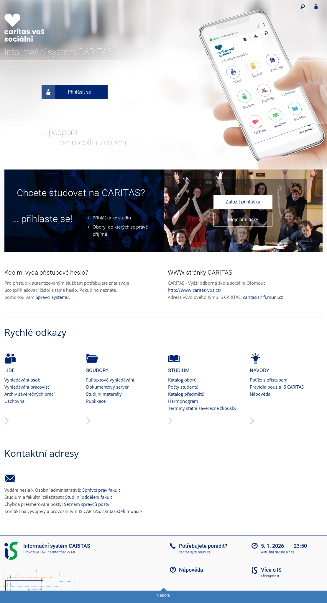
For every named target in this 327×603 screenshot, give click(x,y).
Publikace (96, 401)
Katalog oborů (182, 380)
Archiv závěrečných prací (29, 394)
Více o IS (271, 570)
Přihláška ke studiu (112, 218)
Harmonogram (183, 401)
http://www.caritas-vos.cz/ (194, 290)
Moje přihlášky (243, 219)
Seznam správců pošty (86, 504)
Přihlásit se (66, 92)
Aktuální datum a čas (277, 552)
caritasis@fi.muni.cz (263, 297)
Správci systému (52, 297)
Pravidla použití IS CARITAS (277, 387)
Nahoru (163, 595)
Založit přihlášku (243, 202)
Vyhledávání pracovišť (26, 387)
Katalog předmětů (186, 394)
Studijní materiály (104, 394)
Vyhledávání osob (22, 380)
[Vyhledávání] (302, 7)
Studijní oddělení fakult (88, 497)
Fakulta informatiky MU (58, 552)
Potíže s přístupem (268, 380)
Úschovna (14, 401)
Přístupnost (270, 576)
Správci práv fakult (101, 490)
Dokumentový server (107, 387)
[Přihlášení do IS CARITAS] (316, 7)
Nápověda (260, 394)
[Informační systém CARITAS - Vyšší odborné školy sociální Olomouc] (37, 24)
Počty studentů (183, 387)
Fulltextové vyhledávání (110, 380)
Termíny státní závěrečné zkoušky (202, 408)
